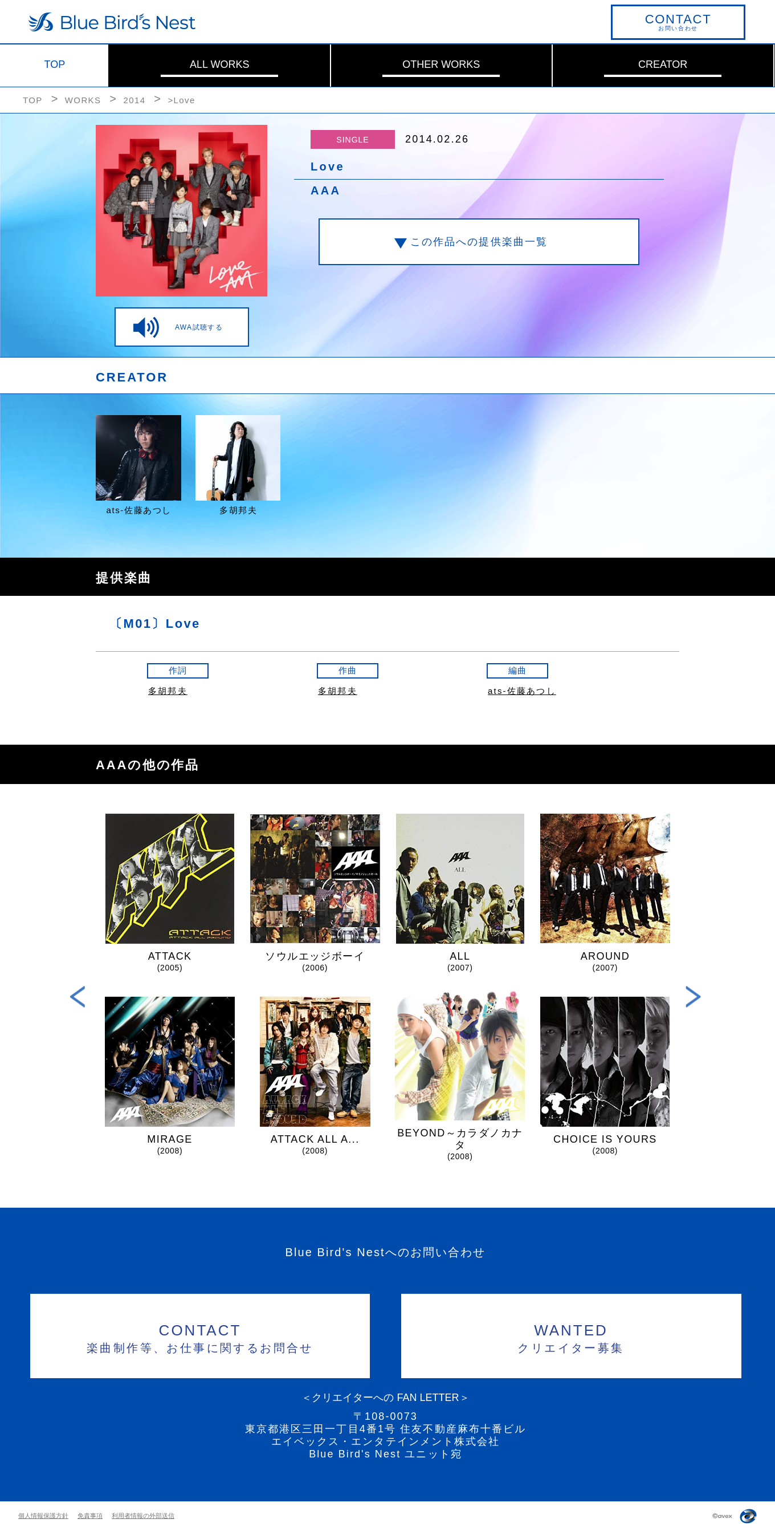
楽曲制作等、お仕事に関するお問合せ (200, 1336)
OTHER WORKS (441, 64)
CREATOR (662, 64)
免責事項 (90, 1515)
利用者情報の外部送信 (143, 1515)
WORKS (83, 100)
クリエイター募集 (571, 1336)
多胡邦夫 (167, 691)
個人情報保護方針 (43, 1515)
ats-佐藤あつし (522, 691)
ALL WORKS (219, 64)
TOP (55, 64)
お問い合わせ (678, 21)
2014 (134, 100)
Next (693, 996)
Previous (77, 996)
